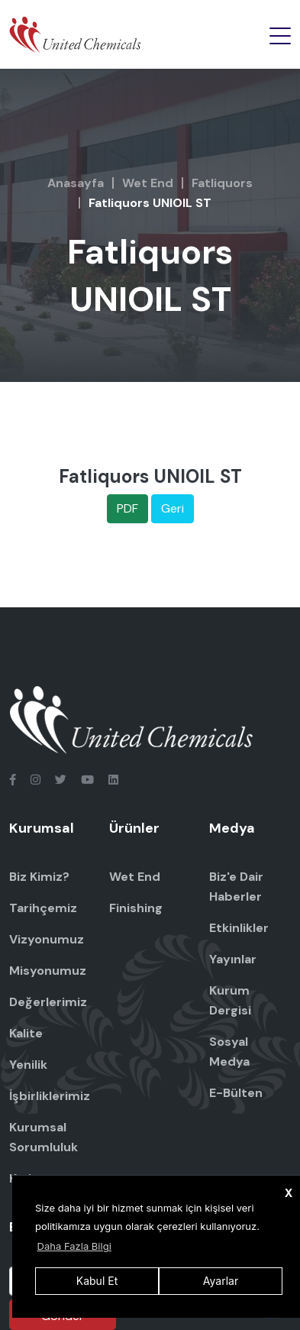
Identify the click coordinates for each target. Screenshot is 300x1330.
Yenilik (28, 1065)
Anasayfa (75, 183)
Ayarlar (220, 1280)
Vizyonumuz (46, 939)
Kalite (26, 1033)
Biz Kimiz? (39, 877)
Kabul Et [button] (97, 1280)
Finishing (136, 908)
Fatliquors (222, 183)
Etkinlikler (239, 928)
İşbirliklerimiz (49, 1096)
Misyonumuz (47, 971)
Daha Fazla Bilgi (74, 1246)
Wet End (147, 183)
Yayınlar (232, 959)
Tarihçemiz (43, 908)
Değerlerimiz (48, 1002)
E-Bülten (236, 1093)
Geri (172, 508)
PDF (127, 508)
